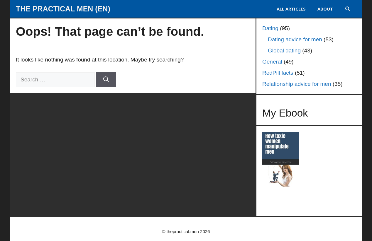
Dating (270, 28)
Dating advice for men (295, 39)
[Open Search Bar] (347, 9)
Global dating (284, 50)
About (325, 9)
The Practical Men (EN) (63, 9)
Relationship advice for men (296, 84)
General (272, 62)
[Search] (106, 79)
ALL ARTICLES (291, 9)
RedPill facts (277, 73)
